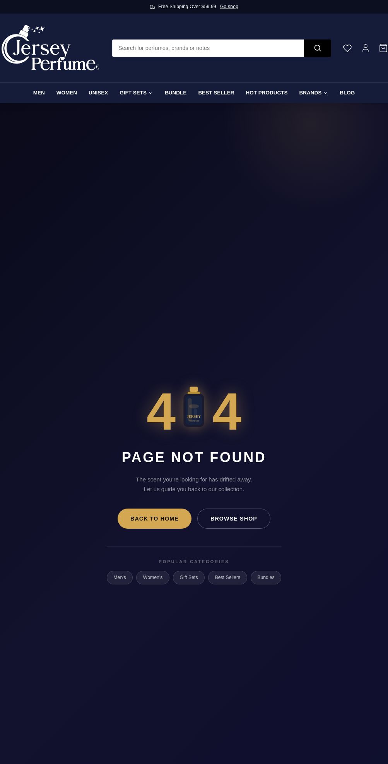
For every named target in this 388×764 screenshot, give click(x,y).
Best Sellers (228, 577)
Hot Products (266, 93)
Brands (313, 93)
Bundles (265, 577)
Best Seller (216, 93)
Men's (119, 577)
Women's (153, 577)
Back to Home (154, 519)
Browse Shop (233, 519)
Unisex (98, 93)
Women (66, 93)
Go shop (229, 6)
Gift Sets (136, 93)
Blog (347, 93)
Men (39, 93)
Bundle (175, 93)
